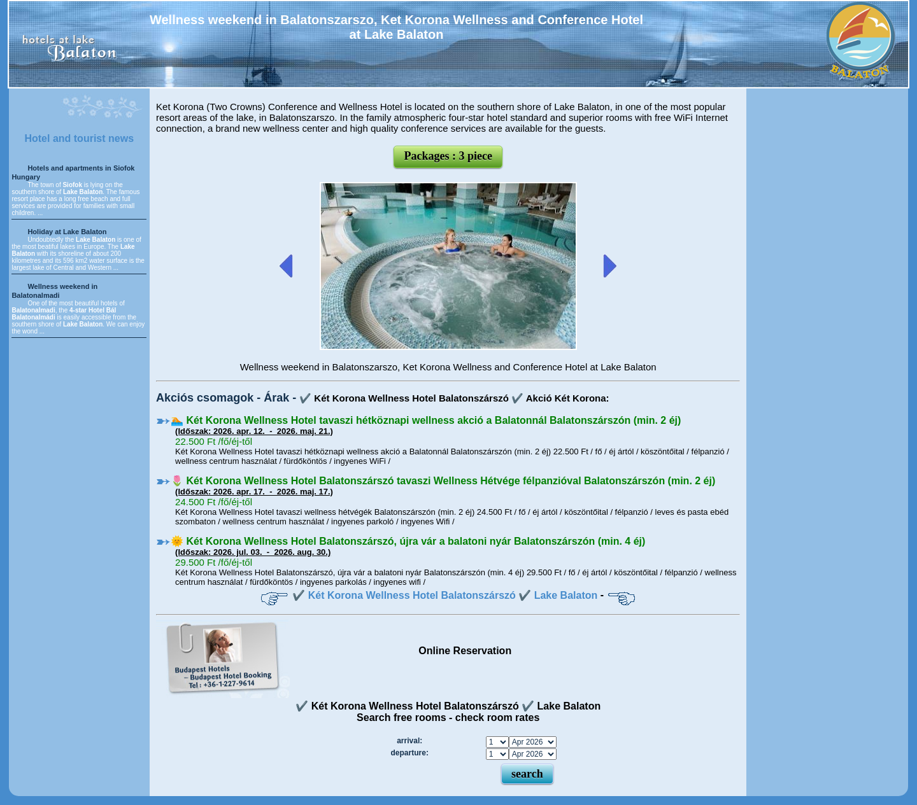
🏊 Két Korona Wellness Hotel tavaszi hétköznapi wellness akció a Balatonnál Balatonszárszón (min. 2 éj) (426, 420)
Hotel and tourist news (79, 138)
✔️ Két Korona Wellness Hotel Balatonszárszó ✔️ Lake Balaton (444, 595)
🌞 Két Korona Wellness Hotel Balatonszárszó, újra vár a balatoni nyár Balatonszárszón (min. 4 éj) (408, 541)
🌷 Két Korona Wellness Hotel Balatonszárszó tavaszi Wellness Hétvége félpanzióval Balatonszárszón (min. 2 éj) (443, 480)
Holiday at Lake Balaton (66, 231)
